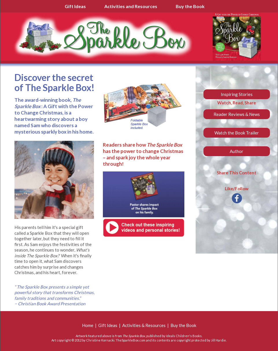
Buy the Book (190, 6)
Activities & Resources (144, 325)
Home (87, 325)
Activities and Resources (130, 6)
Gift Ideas (75, 6)
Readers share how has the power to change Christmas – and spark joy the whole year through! (143, 154)
